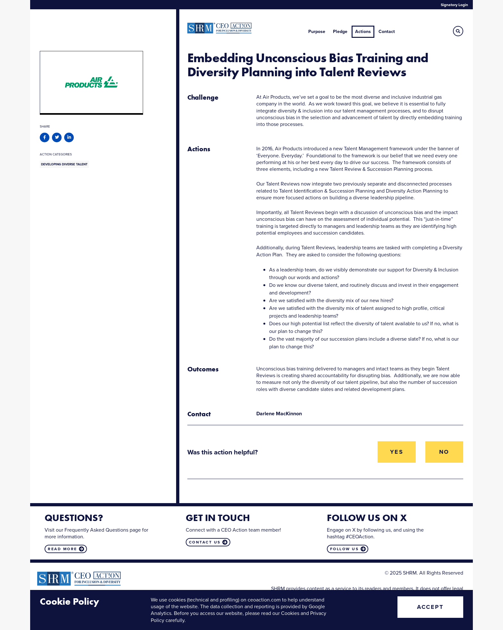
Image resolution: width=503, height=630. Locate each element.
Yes (397, 452)
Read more (62, 549)
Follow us (344, 549)
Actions (363, 31)
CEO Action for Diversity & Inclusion (219, 28)
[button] (458, 31)
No (444, 452)
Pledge (340, 31)
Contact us (205, 542)
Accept (430, 607)
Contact (387, 31)
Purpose (316, 31)
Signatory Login (454, 5)
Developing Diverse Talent (64, 164)
